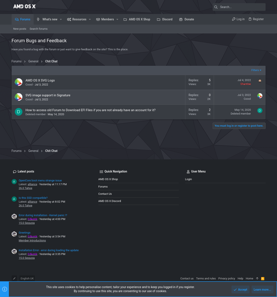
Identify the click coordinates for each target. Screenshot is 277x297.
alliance (32, 184)
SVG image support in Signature (48, 95)
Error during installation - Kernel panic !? (43, 215)
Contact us (105, 193)
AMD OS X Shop (108, 179)
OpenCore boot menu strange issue (40, 180)
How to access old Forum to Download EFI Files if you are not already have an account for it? (91, 110)
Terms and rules (206, 278)
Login (188, 179)
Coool (29, 84)
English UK (27, 278)
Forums (103, 186)
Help (240, 278)
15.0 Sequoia (27, 222)
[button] (60, 19)
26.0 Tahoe (25, 188)
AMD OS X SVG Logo (40, 80)
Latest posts (26, 171)
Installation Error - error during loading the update (49, 250)
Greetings (25, 232)
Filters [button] (255, 70)
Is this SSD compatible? (33, 197)
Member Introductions (32, 240)
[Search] (239, 7)
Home (249, 278)
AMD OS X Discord (109, 201)
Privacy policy (226, 278)
